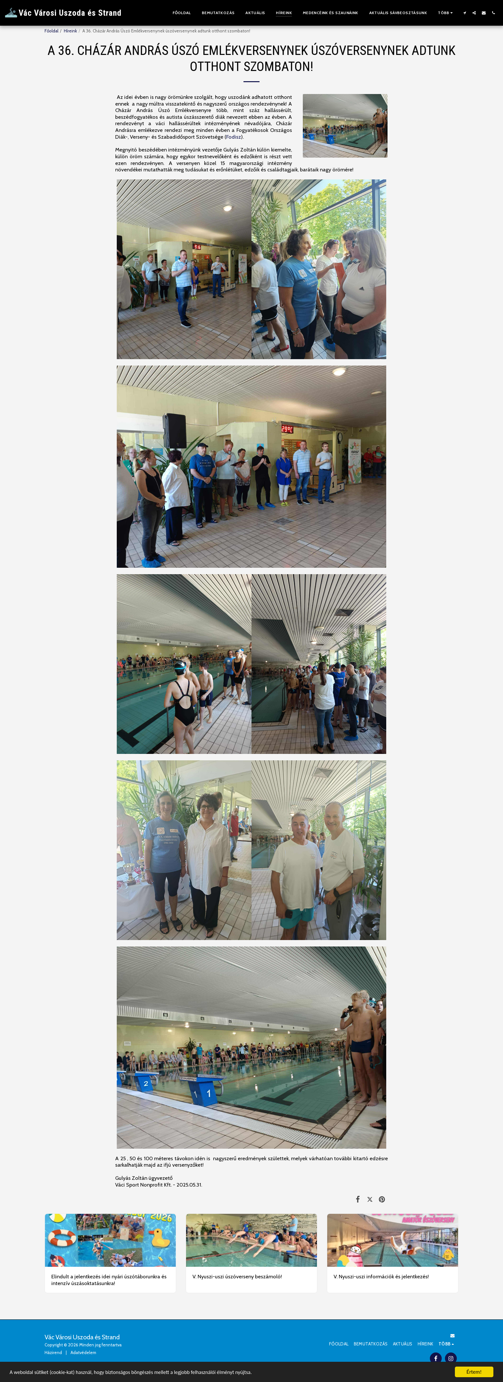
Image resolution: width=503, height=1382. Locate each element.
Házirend (53, 1352)
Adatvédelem (83, 1352)
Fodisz (233, 137)
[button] (464, 13)
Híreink (70, 30)
